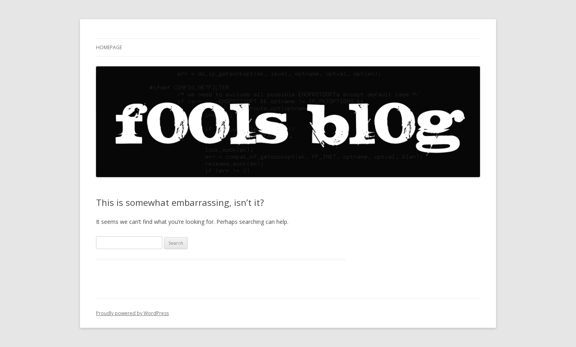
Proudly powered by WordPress (132, 313)
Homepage (109, 47)
